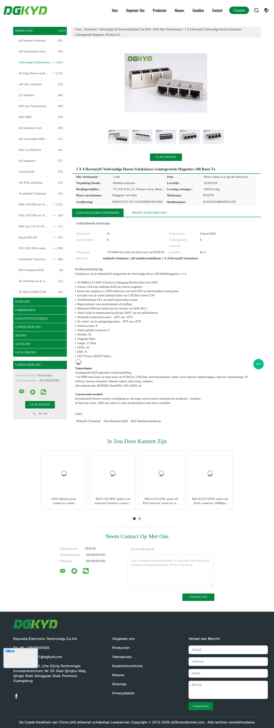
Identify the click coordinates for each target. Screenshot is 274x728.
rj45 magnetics (41, 161)
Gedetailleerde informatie (97, 212)
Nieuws (179, 10)
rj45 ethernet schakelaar (41, 41)
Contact (217, 10)
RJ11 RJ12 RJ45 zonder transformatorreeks (41, 248)
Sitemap (119, 684)
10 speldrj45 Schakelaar (41, 194)
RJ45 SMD (41, 117)
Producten (160, 10)
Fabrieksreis (25, 310)
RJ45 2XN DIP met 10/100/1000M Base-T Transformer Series (41, 216)
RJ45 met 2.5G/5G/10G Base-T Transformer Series (41, 226)
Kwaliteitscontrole (31, 318)
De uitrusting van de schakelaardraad (41, 281)
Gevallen (198, 10)
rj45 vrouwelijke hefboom (41, 139)
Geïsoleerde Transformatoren (41, 259)
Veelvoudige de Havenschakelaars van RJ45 (41, 62)
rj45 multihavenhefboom (146, 421)
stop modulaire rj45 (116, 421)
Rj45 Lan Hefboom (41, 150)
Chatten (239, 10)
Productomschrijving (149, 212)
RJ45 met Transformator (41, 106)
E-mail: (37, 657)
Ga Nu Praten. (26, 352)
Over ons (22, 301)
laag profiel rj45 (41, 237)
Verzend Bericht (201, 706)
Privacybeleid (123, 693)
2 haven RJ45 (41, 172)
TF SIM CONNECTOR (41, 292)
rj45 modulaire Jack (41, 128)
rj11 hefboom (41, 95)
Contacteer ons (28, 327)
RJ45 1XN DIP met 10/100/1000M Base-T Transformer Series (41, 205)
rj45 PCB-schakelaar (41, 183)
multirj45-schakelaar (88, 421)
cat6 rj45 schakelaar (41, 84)
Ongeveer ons (135, 10)
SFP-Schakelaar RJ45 (41, 270)
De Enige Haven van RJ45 (41, 73)
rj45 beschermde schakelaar (41, 52)
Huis (115, 10)
